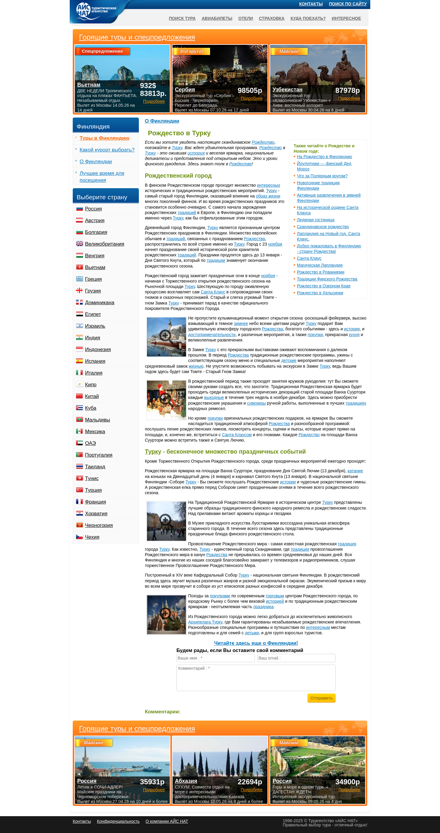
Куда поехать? (308, 18)
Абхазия (186, 781)
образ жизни (268, 196)
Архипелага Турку (205, 622)
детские (288, 360)
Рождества (254, 238)
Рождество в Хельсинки (320, 292)
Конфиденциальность (118, 821)
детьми (252, 632)
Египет (93, 314)
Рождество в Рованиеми (320, 272)
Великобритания (104, 244)
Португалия (98, 455)
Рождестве (240, 163)
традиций (187, 212)
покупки (315, 334)
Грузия (93, 291)
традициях (356, 403)
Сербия (185, 90)
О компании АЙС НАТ (167, 821)
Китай (92, 396)
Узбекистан (288, 90)
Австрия (95, 220)
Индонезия (98, 349)
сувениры (256, 403)
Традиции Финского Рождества (327, 279)
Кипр (90, 384)
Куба (90, 408)
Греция (93, 279)
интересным (318, 627)
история (196, 153)
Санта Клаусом (237, 434)
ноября (275, 244)
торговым (275, 595)
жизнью (196, 366)
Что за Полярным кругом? (322, 175)
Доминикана (99, 302)
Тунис (92, 478)
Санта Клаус (309, 258)
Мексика (95, 431)
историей (275, 601)
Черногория (99, 525)
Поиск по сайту (348, 4)
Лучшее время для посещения (102, 176)
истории (288, 481)
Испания (95, 361)
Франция (95, 502)
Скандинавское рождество (323, 226)
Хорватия (96, 513)
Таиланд (95, 467)
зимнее (241, 323)
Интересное (346, 18)
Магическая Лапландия (320, 265)
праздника (263, 606)
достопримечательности (212, 334)
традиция (347, 543)
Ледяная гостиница (316, 219)
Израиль (95, 326)
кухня (354, 334)
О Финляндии (162, 121)
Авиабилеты (217, 18)
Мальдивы (97, 420)
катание (355, 470)
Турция (93, 490)
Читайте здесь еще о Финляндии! (256, 643)
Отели (245, 18)
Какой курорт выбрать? (107, 150)
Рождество (263, 142)
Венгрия (95, 256)
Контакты (311, 4)
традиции (216, 260)
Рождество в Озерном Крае (324, 285)
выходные (214, 397)
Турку (177, 147)
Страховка (272, 18)
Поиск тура (182, 18)
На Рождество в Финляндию (324, 156)
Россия (93, 209)
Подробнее (154, 789)
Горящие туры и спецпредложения (137, 729)
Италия (93, 373)
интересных (268, 185)
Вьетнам (95, 267)
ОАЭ (90, 443)
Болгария (96, 232)
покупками (220, 595)
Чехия (92, 537)
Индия (92, 338)
